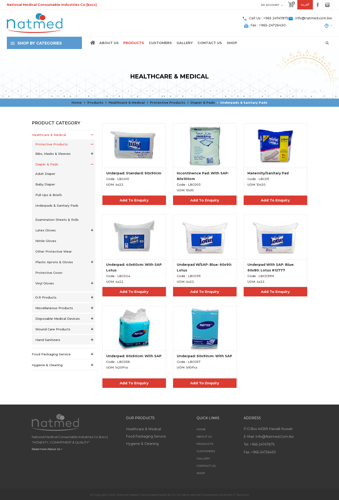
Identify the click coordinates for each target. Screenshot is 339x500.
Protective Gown (48, 273)
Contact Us (210, 43)
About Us (109, 43)
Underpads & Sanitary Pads (243, 102)
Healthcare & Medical (127, 102)
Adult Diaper (45, 174)
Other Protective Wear (53, 251)
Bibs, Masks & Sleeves (53, 154)
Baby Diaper (45, 184)
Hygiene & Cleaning (47, 365)
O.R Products (45, 297)
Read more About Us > (47, 449)
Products (133, 43)
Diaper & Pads (202, 102)
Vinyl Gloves (44, 283)
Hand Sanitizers (47, 340)
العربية (305, 4)
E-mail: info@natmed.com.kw (269, 436)
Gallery (185, 43)
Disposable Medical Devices (57, 318)
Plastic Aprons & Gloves (54, 262)
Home (77, 102)
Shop (232, 43)
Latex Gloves (45, 230)
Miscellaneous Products (54, 308)
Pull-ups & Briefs (48, 195)
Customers (160, 43)
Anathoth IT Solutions (234, 494)
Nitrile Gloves (45, 241)
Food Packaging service (51, 354)
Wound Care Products (52, 329)
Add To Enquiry (134, 200)
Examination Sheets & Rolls (57, 219)
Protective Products (167, 102)
